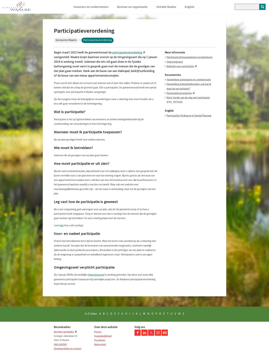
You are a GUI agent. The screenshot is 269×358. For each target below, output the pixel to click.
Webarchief (100, 344)
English (189, 7)
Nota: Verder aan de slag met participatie (188, 97)
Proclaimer (99, 340)
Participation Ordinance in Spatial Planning (189, 115)
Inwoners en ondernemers (91, 7)
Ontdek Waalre (166, 7)
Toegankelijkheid (103, 335)
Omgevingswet (96, 274)
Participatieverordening (179, 93)
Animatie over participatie (180, 66)
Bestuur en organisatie (132, 7)
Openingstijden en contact (67, 348)
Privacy (98, 331)
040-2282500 (60, 344)
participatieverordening (127, 52)
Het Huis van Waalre (64, 331)
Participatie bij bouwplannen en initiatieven (190, 57)
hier (62, 225)
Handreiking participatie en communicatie (189, 79)
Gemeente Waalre (66, 40)
